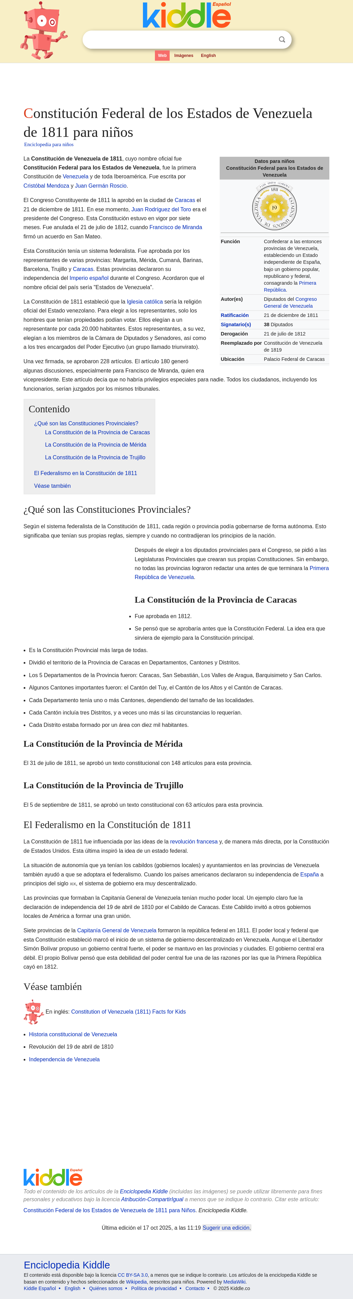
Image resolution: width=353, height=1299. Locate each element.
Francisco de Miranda (175, 227)
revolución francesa (194, 842)
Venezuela (75, 176)
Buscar (282, 39)
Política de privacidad (154, 1288)
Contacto (195, 1288)
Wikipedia (136, 1282)
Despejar (268, 40)
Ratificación (235, 315)
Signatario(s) (236, 324)
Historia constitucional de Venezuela (73, 1034)
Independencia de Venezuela (64, 1059)
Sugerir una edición (226, 1228)
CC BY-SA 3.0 (133, 1275)
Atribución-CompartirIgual (152, 1199)
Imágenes (183, 55)
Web (162, 55)
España (309, 874)
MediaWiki (234, 1282)
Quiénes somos (105, 1288)
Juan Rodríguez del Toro (161, 209)
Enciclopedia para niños (49, 144)
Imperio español (89, 278)
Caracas (185, 200)
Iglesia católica (145, 302)
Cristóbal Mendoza (46, 186)
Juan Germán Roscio (100, 186)
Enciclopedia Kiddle (144, 1191)
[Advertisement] (176, 82)
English (208, 55)
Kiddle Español (40, 1288)
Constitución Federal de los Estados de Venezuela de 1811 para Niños (110, 1210)
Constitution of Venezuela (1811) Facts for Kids (128, 1012)
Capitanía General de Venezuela (116, 930)
